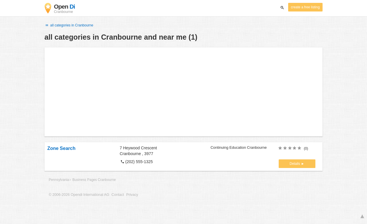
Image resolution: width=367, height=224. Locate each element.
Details (295, 164)
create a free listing (305, 7)
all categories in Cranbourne (68, 25)
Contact (118, 195)
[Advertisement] (183, 92)
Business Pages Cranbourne (94, 180)
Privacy (132, 195)
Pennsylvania (59, 180)
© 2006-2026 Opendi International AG (79, 195)
